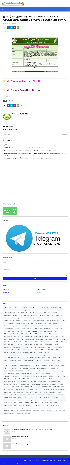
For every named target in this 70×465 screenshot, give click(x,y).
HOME (61, 341)
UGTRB (52, 405)
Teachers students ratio (10, 397)
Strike (52, 389)
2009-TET (52, 309)
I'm (18, 344)
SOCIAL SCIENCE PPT (26, 386)
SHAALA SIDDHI (54, 383)
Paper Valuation (14, 362)
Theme (8, 462)
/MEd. (11, 307)
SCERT (23, 378)
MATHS (57, 349)
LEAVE (35, 349)
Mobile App (25, 354)
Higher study (50, 341)
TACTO (45, 391)
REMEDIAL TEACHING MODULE (11, 376)
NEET (19, 357)
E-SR (36, 333)
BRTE (56, 317)
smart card (6, 386)
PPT (9, 368)
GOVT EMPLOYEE (60, 338)
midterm (40, 352)
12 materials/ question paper (26, 309)
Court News (47, 328)
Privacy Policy (6, 289)
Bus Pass (12, 320)
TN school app (29, 399)
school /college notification (46, 378)
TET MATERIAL (55, 397)
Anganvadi (26, 315)
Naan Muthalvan (59, 354)
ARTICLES (42, 315)
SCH (28, 378)
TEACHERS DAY (50, 394)
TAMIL (59, 391)
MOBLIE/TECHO (34, 354)
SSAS (31, 389)
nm (59, 357)
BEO (5, 317)
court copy (29, 328)
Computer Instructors (55, 325)
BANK (57, 315)
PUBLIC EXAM (19, 370)
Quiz (5, 373)
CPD (57, 328)
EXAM (5, 338)
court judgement (38, 328)
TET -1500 (46, 397)
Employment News (38, 336)
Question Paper (47, 370)
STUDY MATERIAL (60, 389)
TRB (32, 402)
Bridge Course (34, 317)
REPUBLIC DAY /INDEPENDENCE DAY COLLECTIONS (34, 376)
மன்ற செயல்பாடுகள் (9, 413)
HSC (5, 344)
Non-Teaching (12, 360)
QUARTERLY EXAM (29, 370)
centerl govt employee (38, 320)
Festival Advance (29, 338)
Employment (28, 336)
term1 (36, 397)
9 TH (49, 312)
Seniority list (45, 383)
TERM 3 (31, 397)
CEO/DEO (63, 320)
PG (33, 365)
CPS (61, 328)
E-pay (31, 333)
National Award (12, 357)
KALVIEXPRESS (24, 113)
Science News (7, 383)
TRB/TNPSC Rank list (19, 405)
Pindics (62, 365)
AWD (53, 315)
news (31, 357)
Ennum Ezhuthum (55, 336)
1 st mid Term (24, 307)
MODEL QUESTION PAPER (46, 354)
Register (37, 373)
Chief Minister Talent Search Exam (24, 323)
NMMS (5, 360)
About (30, 460)
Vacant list (44, 407)
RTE (5, 378)
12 (16, 309)
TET (41, 397)
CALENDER (19, 320)
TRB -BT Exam (44, 402)
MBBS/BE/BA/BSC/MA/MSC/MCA (12, 352)
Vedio (61, 407)
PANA (58, 360)
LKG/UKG (50, 349)
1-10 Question (33, 307)
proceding (25, 368)
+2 (15, 307)
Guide (15, 341)
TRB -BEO (37, 402)
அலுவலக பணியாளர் (25, 410)
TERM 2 (25, 397)
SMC (13, 386)
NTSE (19, 360)
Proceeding (32, 368)
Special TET (11, 389)
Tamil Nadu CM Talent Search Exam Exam (14, 394)
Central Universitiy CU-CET (52, 320)
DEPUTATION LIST (48, 331)
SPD (5, 389)
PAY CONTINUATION (29, 362)
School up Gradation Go (23, 381)
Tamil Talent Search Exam (33, 394)
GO (46, 338)
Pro (20, 368)
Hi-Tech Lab (42, 341)
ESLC (63, 336)
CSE (9, 331)
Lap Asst (12, 349)
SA (15, 378)
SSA (27, 389)
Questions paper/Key (58, 370)
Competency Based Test (42, 325)
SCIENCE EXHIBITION (54, 381)
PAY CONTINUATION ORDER (42, 362)
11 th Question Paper (56, 307)
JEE (31, 346)
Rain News (11, 373)
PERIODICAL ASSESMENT (10, 365)
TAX (43, 394)
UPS (57, 405)
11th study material (9, 309)
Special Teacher (20, 389)
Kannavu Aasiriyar (58, 346)
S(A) (12, 378)
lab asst (6, 349)
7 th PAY (32, 312)
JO (35, 346)
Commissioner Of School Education (25, 325)
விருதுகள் (27, 413)
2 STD (46, 309)
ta (40, 391)
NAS (5, 357)
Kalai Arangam (41, 346)
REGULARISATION (45, 373)
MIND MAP (47, 352)
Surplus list (29, 391)
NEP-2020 (25, 357)
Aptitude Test (34, 315)
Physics (57, 365)
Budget (6, 320)
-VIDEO (5, 307)
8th (45, 312)
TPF (15, 402)
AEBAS (15, 315)
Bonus (22, 317)
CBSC (25, 320)
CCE (30, 320)
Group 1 (10, 341)
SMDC (17, 386)
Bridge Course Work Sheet (46, 317)
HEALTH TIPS (34, 341)
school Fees (58, 378)
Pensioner (59, 362)
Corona (17, 328)
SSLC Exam (46, 389)
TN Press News (19, 399)
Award (48, 315)
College (12, 325)
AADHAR (55, 312)
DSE (22, 333)
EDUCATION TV (8, 336)
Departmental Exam (37, 331)
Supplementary (8, 391)
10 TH (43, 307)
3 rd (58, 309)
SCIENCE (33, 381)
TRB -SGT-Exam (8, 405)
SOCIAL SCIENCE (46, 386)
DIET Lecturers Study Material (11, 333)
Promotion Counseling (42, 368)
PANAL (6, 362)
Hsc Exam (10, 344)
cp (52, 328)
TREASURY (28, 405)
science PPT (16, 383)
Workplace (6, 410)
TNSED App (43, 399)
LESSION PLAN (42, 349)
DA (18, 331)
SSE (36, 389)
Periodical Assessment (24, 365)
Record (17, 373)
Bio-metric (10, 317)
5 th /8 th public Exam (9, 312)
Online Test (46, 360)
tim (5, 399)
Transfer (27, 402)
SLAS (61, 383)
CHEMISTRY (11, 323)
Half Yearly (26, 341)
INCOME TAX (7, 346)
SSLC (40, 389)
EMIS (22, 336)
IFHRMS (36, 344)
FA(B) (22, 338)
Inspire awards (16, 346)
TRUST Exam (37, 405)
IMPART (56, 344)
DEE (22, 331)
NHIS (48, 357)
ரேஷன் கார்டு (20, 413)
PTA (13, 370)
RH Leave (58, 376)
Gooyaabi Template (22, 462)
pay (21, 362)
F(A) (17, 338)
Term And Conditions (40, 289)
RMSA (63, 376)
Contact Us (6, 291)
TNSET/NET (51, 399)
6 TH (22, 312)
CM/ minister (56, 323)
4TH (62, 309)
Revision (51, 376)
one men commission (28, 360)
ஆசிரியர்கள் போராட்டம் (39, 410)
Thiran (62, 397)
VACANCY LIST (36, 407)
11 (47, 307)
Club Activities (38, 323)
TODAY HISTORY (8, 402)
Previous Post (6, 134)
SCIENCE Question (25, 383)
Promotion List (54, 368)
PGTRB (51, 365)
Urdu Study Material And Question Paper (14, 407)
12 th (37, 309)
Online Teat (38, 360)
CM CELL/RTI (8, 23)
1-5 (39, 307)
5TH (18, 312)
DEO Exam (27, 331)
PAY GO (53, 362)
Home (25, 460)
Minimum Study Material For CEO (12, 354)
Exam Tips (11, 338)
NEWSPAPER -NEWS (40, 357)
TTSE (43, 405)
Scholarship (34, 378)
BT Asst (61, 317)
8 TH (41, 312)
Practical (14, 368)
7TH (37, 312)
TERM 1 (19, 397)
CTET (13, 331)
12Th (41, 309)
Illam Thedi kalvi (48, 344)
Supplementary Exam (19, 391)
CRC (5, 331)
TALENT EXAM (52, 391)
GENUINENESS (39, 338)
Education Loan (43, 333)
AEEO (20, 315)
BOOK (27, 317)
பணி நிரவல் (62, 410)
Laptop (18, 349)
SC (19, 378)
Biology (17, 317)
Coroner (23, 328)
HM (57, 341)
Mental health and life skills (29, 352)
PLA (5, 368)
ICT (22, 344)
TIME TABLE (11, 399)
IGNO (41, 344)
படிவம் (55, 410)
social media (37, 386)
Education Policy (53, 333)
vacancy (28, 407)
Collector (6, 325)
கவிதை (49, 410)
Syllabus (36, 391)
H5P (20, 341)
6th (26, 312)
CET (5, 323)
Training (20, 402)
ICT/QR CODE (28, 344)
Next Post (64, 134)
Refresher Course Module (27, 373)
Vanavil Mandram (53, 407)
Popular (5, 425)
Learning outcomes (27, 349)
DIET (56, 331)
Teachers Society (60, 394)
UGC (48, 405)
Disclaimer (38, 291)
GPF (5, 341)
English (47, 336)
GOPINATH (51, 338)
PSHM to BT (7, 370)
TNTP (57, 399)
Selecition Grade (36, 383)
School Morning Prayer (9, 381)
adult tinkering (7, 315)
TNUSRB (63, 399)
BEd (62, 315)
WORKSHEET (14, 410)
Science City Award (42, 381)
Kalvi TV (50, 346)
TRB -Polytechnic (54, 402)
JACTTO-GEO (25, 346)
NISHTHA (54, 357)
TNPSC (36, 399)
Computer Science (8, 328)
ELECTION (16, 336)
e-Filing (26, 333)
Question (39, 370)
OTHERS (53, 360)
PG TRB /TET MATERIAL (41, 365)
